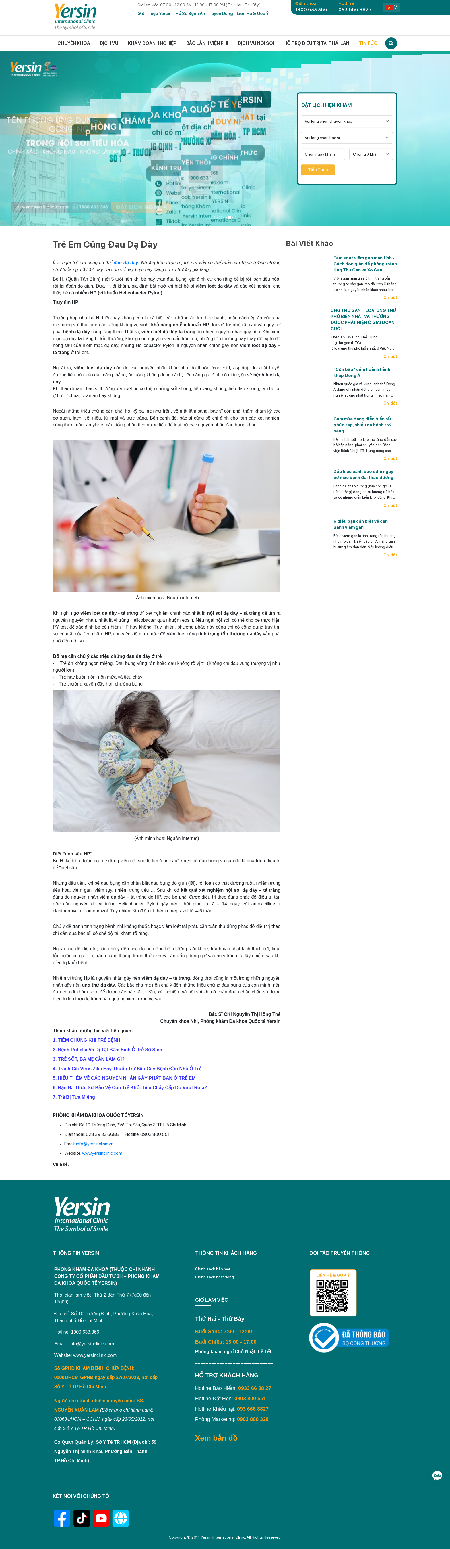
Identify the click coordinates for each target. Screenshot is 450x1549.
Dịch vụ (109, 43)
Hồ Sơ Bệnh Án (190, 13)
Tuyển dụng (221, 13)
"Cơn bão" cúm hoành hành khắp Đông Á (361, 372)
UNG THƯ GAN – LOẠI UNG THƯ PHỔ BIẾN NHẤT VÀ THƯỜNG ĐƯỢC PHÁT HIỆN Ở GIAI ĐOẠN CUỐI (363, 319)
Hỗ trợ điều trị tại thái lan (316, 43)
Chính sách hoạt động (214, 1277)
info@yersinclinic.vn (94, 1143)
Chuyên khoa (73, 43)
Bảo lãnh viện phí (207, 43)
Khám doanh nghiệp (152, 43)
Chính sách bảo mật (212, 1269)
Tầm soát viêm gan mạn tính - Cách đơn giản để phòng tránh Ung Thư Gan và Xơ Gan (365, 264)
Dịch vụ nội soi (256, 43)
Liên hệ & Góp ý (253, 13)
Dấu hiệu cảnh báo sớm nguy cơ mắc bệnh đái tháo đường (363, 474)
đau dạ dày (126, 262)
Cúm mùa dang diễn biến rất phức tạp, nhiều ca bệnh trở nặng (362, 425)
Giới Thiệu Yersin (154, 13)
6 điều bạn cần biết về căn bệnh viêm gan (360, 524)
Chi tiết (390, 297)
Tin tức (368, 43)
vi (391, 7)
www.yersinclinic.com (102, 1153)
